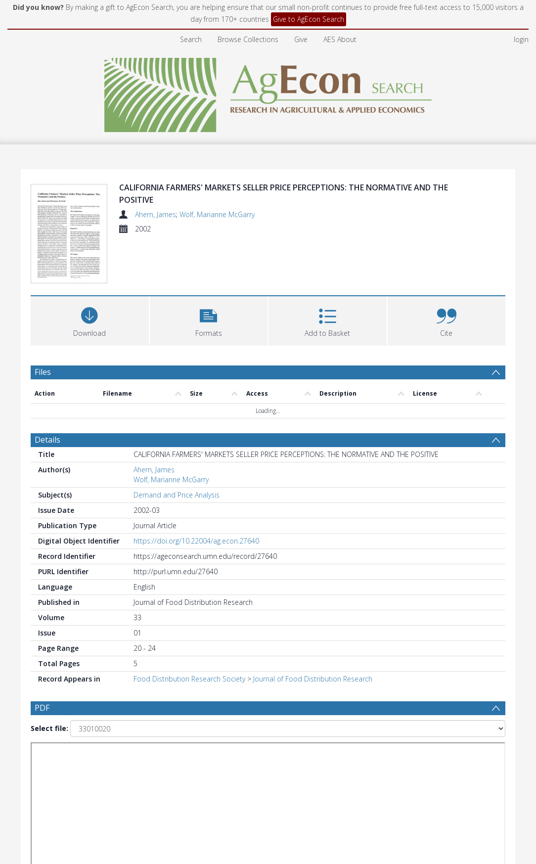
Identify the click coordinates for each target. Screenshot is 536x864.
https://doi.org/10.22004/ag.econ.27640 (196, 541)
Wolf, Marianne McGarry (217, 214)
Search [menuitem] (191, 39)
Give (301, 39)
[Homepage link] (268, 92)
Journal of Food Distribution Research (312, 678)
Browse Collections (248, 39)
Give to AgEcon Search (308, 19)
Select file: (49, 728)
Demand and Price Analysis (177, 495)
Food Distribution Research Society (189, 678)
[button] (209, 319)
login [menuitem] (521, 39)
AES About (340, 39)
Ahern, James (155, 214)
